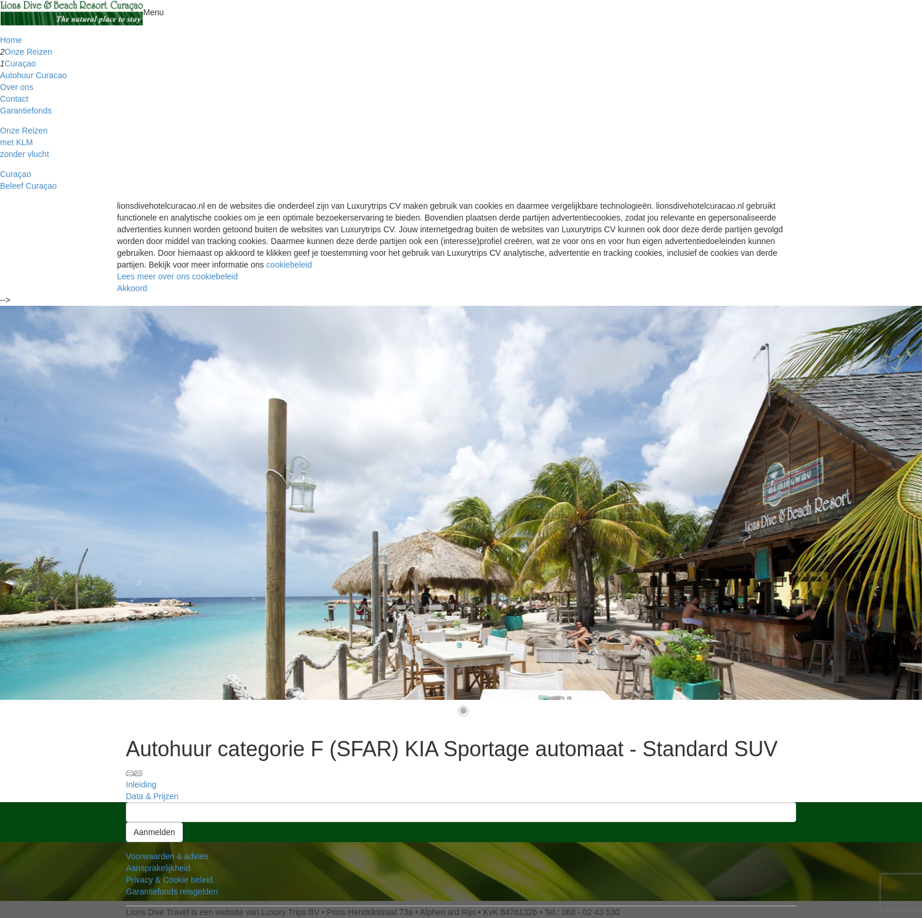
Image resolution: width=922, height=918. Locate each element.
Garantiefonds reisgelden (172, 891)
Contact (14, 99)
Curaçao (20, 63)
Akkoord (132, 288)
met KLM (16, 142)
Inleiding (141, 784)
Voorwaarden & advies (167, 856)
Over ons (17, 87)
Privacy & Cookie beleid (169, 879)
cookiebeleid (289, 264)
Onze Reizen (28, 51)
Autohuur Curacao (33, 75)
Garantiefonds (26, 110)
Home (11, 40)
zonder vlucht (24, 154)
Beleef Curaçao (28, 186)
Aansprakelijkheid (158, 868)
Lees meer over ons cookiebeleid (177, 276)
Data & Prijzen (152, 796)
